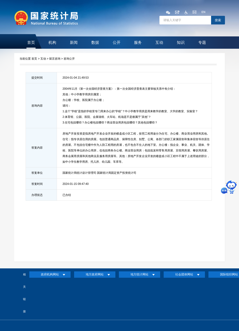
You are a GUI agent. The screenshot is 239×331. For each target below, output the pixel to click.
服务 (138, 42)
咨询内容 (37, 105)
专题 (202, 42)
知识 (181, 42)
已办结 (67, 194)
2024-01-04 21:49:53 (76, 77)
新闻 (74, 42)
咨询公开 (69, 58)
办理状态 (37, 194)
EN (203, 12)
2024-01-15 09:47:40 (76, 183)
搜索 (218, 20)
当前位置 (25, 58)
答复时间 (37, 183)
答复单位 (37, 172)
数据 (95, 42)
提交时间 (37, 77)
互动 (159, 42)
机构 (52, 42)
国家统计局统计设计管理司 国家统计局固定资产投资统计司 (99, 172)
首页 (31, 42)
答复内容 (37, 147)
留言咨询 (54, 58)
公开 (116, 42)
